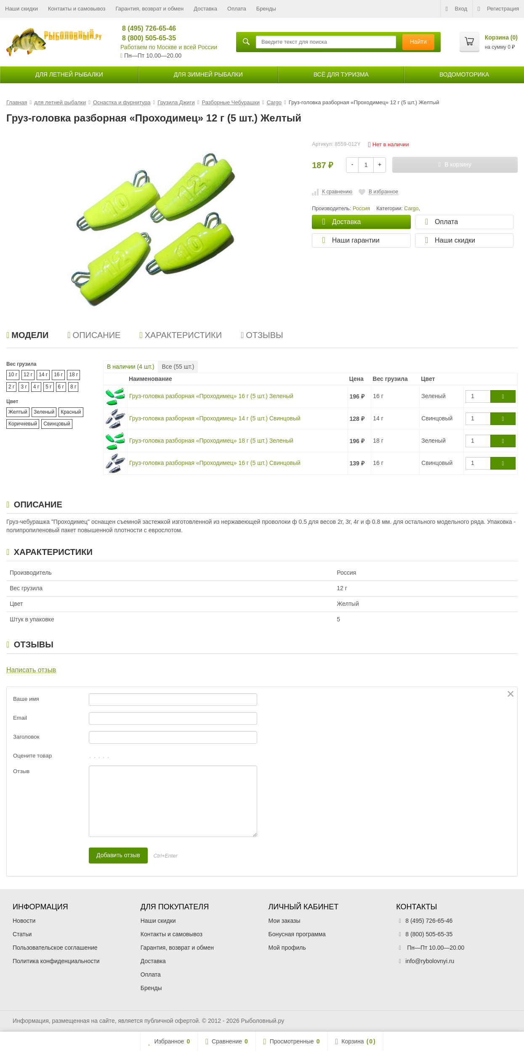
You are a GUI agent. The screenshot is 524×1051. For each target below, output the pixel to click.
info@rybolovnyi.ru (429, 961)
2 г (11, 387)
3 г (24, 387)
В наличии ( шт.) (130, 366)
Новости (24, 920)
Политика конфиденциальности (56, 961)
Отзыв (21, 771)
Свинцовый (56, 424)
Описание (93, 335)
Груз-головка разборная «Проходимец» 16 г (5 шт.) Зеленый (211, 396)
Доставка (205, 8)
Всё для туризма (341, 74)
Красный (71, 412)
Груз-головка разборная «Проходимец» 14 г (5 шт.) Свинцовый (215, 418)
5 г (48, 387)
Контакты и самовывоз (77, 8)
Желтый (17, 412)
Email (20, 718)
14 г (43, 375)
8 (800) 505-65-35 (145, 38)
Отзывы (262, 335)
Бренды (266, 8)
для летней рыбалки (69, 74)
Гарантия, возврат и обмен (150, 8)
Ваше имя (26, 699)
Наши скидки (21, 8)
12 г (28, 375)
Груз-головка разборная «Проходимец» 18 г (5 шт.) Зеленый (211, 440)
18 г (73, 375)
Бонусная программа (297, 934)
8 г (73, 387)
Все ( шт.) (178, 366)
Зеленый (44, 412)
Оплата (236, 8)
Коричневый (22, 424)
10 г (12, 375)
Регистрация (498, 8)
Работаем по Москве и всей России (168, 47)
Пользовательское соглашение (55, 947)
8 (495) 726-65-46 (145, 28)
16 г (58, 375)
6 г (61, 387)
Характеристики (180, 335)
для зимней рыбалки (208, 74)
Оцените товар (32, 756)
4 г (36, 387)
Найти (418, 41)
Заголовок (26, 737)
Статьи (22, 934)
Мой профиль (287, 947)
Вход (456, 8)
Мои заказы (285, 920)
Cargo (411, 208)
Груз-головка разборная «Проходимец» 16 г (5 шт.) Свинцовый (215, 462)
